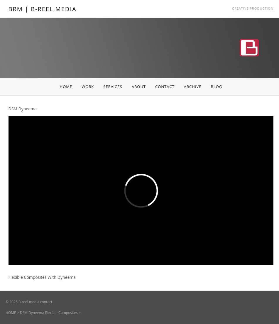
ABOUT (139, 86)
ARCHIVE (193, 86)
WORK (88, 86)
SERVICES (112, 86)
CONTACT (165, 86)
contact (46, 301)
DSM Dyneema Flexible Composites (49, 312)
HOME (66, 86)
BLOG (216, 86)
